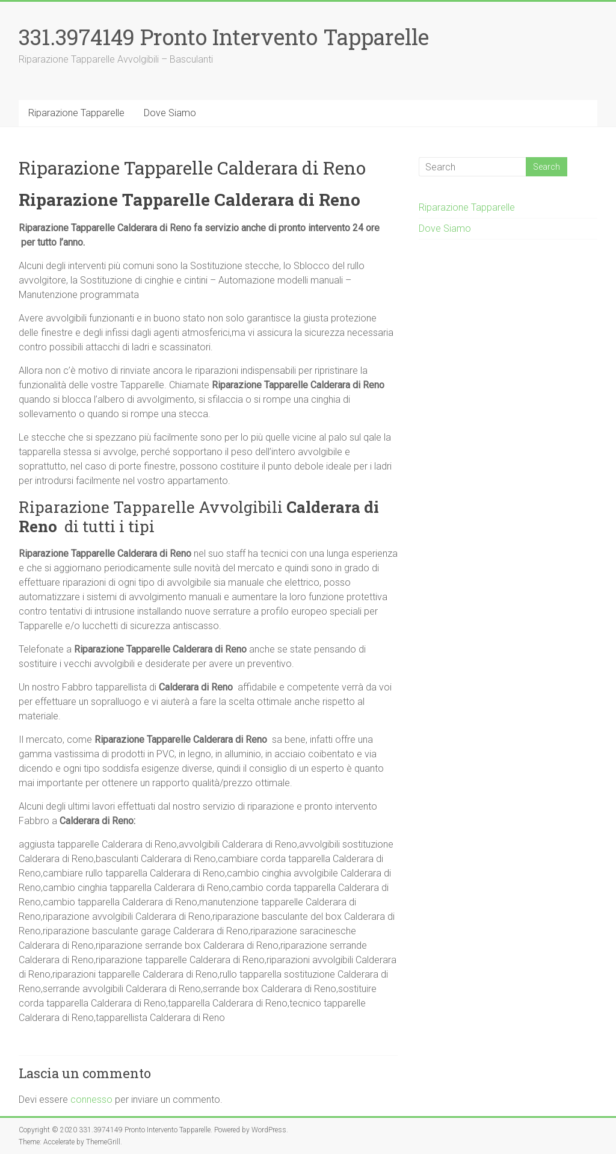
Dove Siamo (170, 113)
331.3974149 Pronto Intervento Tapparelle (224, 36)
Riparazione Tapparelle (76, 113)
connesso (91, 1099)
